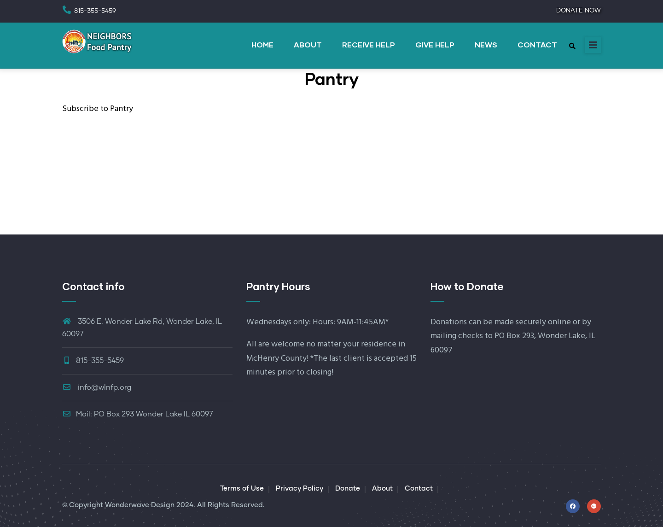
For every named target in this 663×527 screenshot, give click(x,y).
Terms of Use (242, 488)
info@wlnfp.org (96, 387)
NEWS (486, 44)
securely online (543, 322)
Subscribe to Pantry (97, 109)
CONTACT (537, 44)
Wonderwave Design (139, 505)
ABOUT (308, 44)
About (382, 488)
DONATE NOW (578, 10)
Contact (419, 488)
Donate (347, 488)
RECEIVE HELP (368, 44)
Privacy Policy (299, 488)
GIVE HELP (434, 44)
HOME (262, 44)
